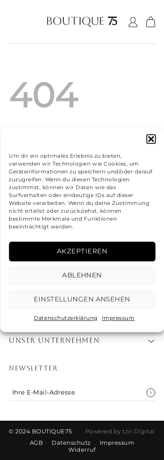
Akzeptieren (82, 251)
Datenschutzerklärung (65, 318)
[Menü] (15, 21)
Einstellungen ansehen (82, 299)
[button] (151, 139)
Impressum (118, 318)
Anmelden (151, 392)
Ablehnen (82, 275)
